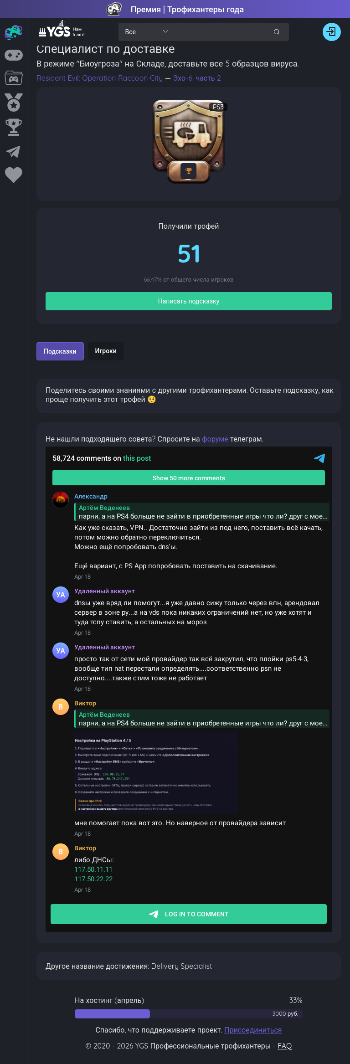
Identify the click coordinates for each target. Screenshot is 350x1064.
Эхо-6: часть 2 (197, 77)
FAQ (285, 1045)
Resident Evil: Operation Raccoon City (100, 77)
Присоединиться (253, 1029)
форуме (215, 438)
